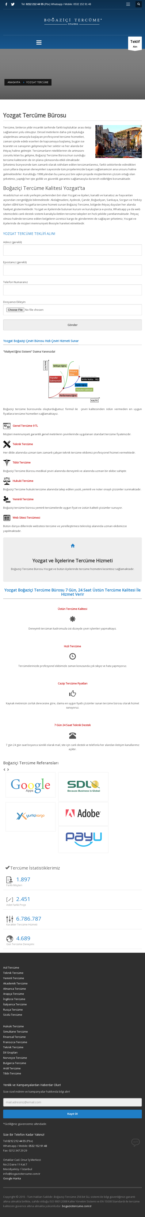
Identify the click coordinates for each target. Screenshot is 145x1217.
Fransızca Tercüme (15, 1042)
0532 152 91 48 (82, 4)
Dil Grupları (10, 1052)
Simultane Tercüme (15, 1031)
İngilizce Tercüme (14, 999)
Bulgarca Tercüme (14, 1063)
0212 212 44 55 (35, 4)
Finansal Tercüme (14, 1037)
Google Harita (12, 1178)
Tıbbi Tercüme (12, 1073)
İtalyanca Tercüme (15, 1004)
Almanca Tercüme (14, 989)
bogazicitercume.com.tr (77, 1206)
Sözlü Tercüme (12, 1015)
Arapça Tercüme (13, 994)
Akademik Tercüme (15, 983)
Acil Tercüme (11, 967)
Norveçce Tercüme (15, 1058)
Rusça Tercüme (13, 1009)
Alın (135, 44)
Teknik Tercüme (13, 973)
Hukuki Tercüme (13, 1026)
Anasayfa (14, 82)
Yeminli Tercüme (13, 978)
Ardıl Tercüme (12, 1068)
